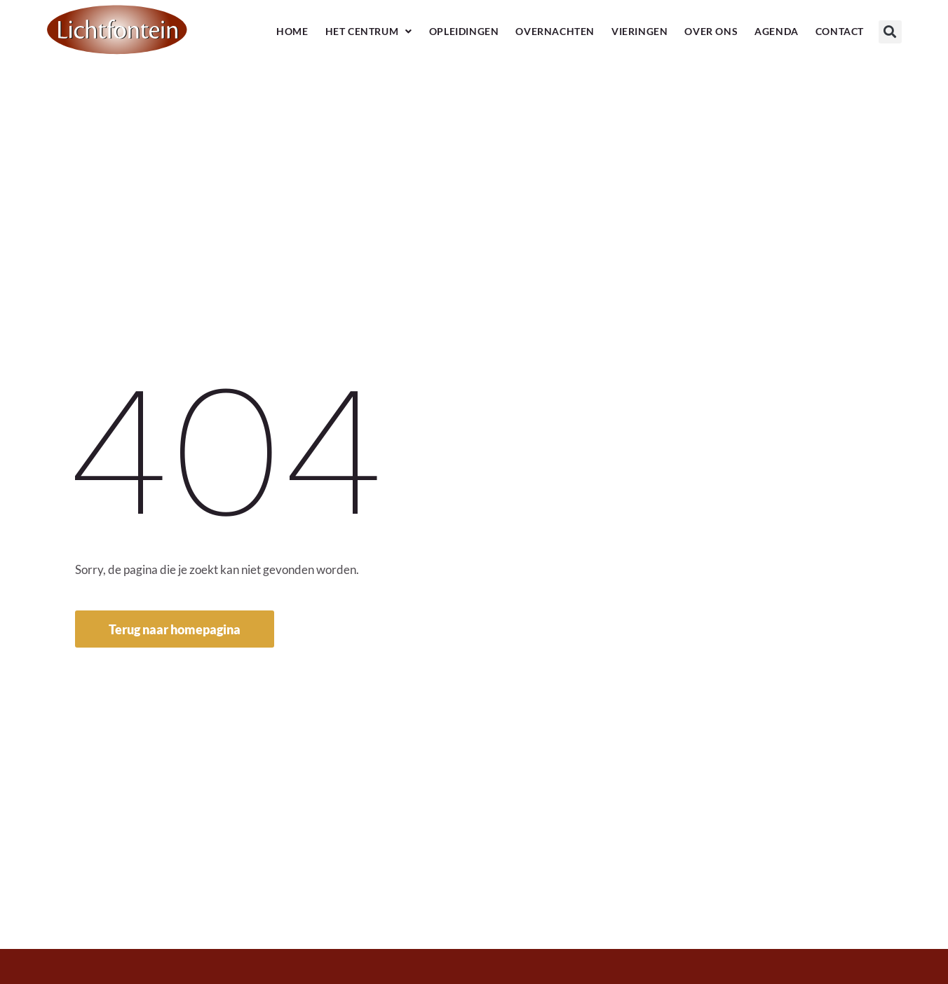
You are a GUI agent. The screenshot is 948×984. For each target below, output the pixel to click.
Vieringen (639, 31)
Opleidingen (464, 31)
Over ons (711, 31)
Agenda (776, 31)
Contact (839, 31)
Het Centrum (368, 31)
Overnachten (555, 31)
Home (292, 31)
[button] (890, 31)
